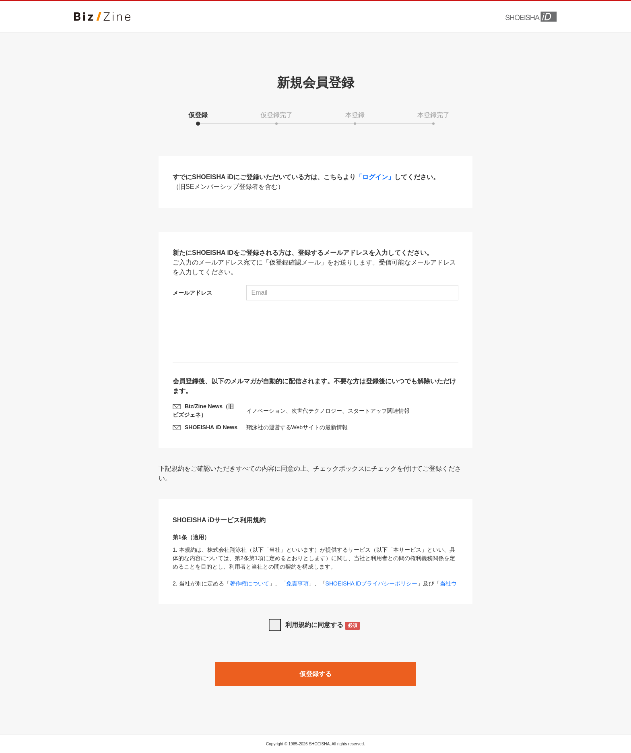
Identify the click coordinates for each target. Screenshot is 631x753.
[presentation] (315, 332)
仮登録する (315, 673)
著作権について (249, 583)
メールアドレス (192, 293)
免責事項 (297, 583)
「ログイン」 (375, 177)
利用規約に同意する (323, 625)
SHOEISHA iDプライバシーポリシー (372, 583)
